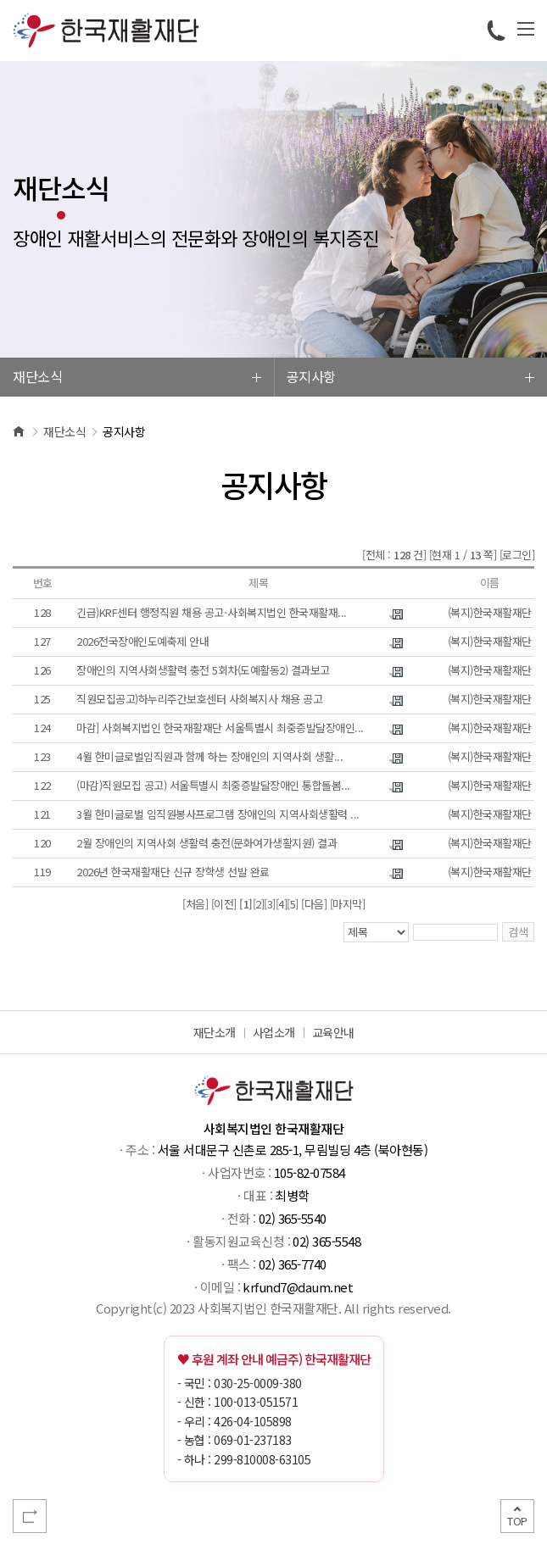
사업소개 (274, 1032)
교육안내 (333, 1032)
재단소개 (214, 1032)
